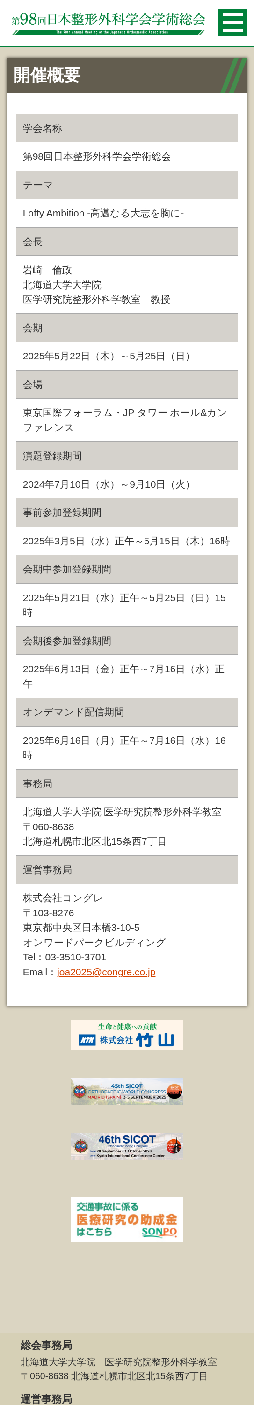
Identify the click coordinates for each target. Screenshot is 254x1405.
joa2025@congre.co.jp (106, 971)
